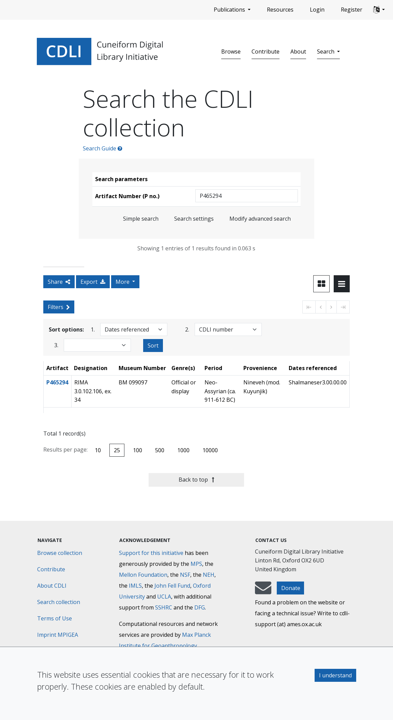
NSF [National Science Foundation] (185, 574)
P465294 (57, 382)
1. (93, 329)
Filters (59, 307)
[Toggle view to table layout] (342, 283)
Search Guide (102, 148)
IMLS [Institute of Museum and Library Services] (135, 585)
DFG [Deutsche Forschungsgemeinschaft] (199, 607)
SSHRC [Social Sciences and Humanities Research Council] (163, 607)
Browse (231, 51)
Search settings (194, 218)
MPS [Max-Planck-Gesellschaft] (196, 564)
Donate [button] (290, 588)
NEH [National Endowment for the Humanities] (208, 574)
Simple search (140, 218)
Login (317, 9)
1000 (183, 450)
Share (59, 281)
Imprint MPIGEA (57, 634)
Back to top (196, 479)
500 (159, 450)
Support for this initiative (151, 553)
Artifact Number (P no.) (127, 196)
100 (137, 450)
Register (351, 9)
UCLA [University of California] (164, 596)
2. (187, 329)
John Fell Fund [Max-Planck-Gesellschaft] (172, 585)
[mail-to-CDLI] (263, 591)
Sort (153, 345)
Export (92, 281)
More (123, 281)
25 (117, 450)
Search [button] (326, 51)
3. (56, 345)
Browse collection (59, 553)
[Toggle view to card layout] (321, 283)
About (298, 51)
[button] (379, 10)
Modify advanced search (260, 218)
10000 (210, 450)
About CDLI (51, 585)
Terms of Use (54, 618)
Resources (280, 9)
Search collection (58, 602)
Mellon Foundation (143, 574)
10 (98, 450)
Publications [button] (230, 9)
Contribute (265, 51)
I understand (335, 675)
